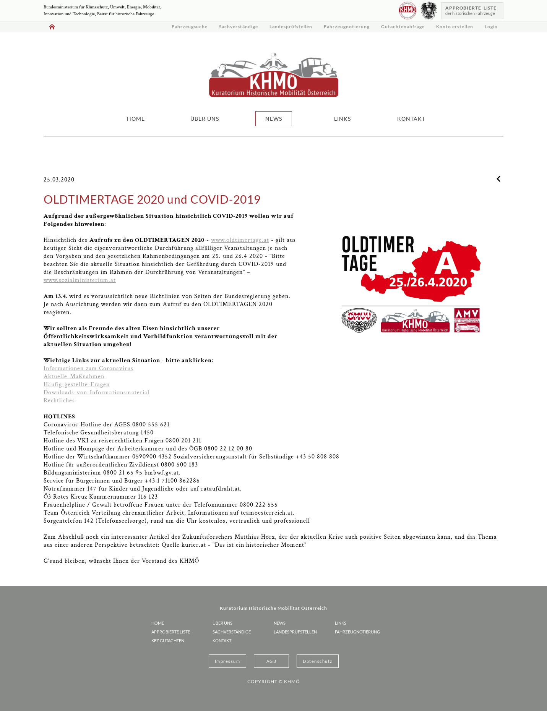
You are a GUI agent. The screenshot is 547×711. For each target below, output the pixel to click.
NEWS (273, 118)
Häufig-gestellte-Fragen (77, 385)
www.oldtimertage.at (240, 240)
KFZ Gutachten (167, 640)
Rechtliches (59, 401)
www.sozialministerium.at (80, 280)
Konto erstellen (454, 26)
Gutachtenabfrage (403, 26)
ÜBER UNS (204, 118)
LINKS (342, 118)
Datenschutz (318, 661)
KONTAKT (411, 118)
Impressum (227, 661)
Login (491, 26)
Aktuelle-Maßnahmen (74, 377)
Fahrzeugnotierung (347, 26)
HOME (136, 118)
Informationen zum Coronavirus (88, 368)
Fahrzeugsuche (190, 26)
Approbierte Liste (170, 631)
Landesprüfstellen (290, 26)
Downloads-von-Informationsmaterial (96, 393)
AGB (271, 661)
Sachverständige (238, 26)
